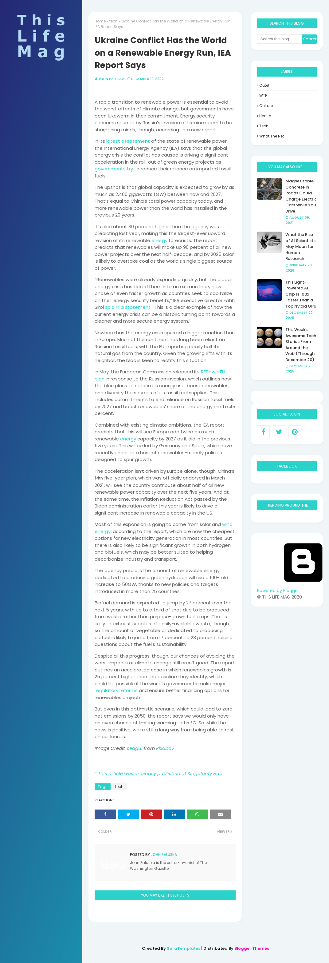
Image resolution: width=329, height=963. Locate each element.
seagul (135, 748)
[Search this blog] (279, 39)
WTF (263, 95)
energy (159, 240)
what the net (271, 136)
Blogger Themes (251, 948)
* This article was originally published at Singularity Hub (158, 773)
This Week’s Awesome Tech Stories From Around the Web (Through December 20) (300, 345)
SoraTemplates (183, 948)
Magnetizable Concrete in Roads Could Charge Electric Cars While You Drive (301, 196)
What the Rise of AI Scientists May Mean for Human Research (300, 246)
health (265, 115)
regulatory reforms (116, 690)
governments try (114, 168)
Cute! (264, 85)
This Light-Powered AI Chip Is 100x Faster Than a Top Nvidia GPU (300, 294)
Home (100, 21)
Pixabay (165, 748)
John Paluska (111, 78)
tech (113, 21)
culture (266, 105)
